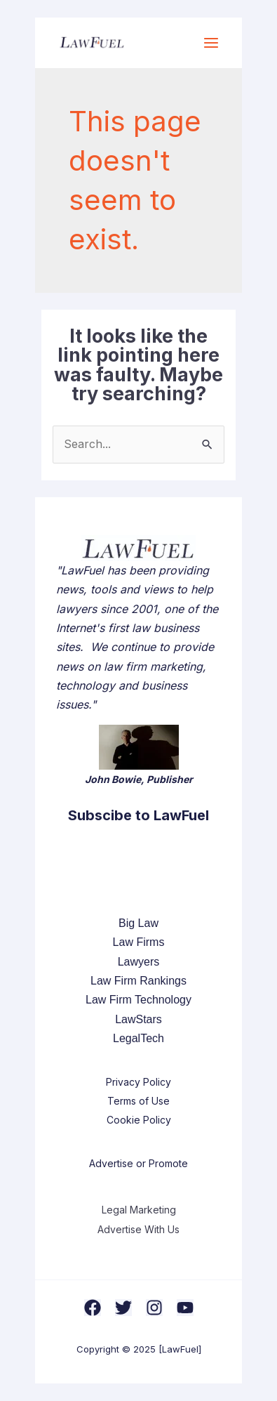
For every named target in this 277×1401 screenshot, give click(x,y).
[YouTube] (185, 1307)
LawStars (138, 1019)
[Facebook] (92, 1307)
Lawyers (139, 962)
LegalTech (138, 1038)
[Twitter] (123, 1307)
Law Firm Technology (138, 1000)
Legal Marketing (139, 1210)
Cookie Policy (139, 1120)
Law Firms (139, 942)
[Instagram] (154, 1307)
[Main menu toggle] (211, 43)
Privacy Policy (138, 1082)
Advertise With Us (138, 1229)
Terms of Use (138, 1101)
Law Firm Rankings (138, 981)
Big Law (138, 923)
